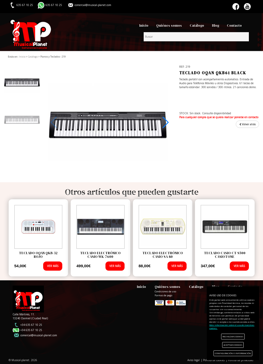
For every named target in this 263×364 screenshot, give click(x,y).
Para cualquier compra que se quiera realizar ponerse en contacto (218, 117)
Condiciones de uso (165, 291)
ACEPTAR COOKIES (232, 344)
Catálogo (197, 25)
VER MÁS (52, 266)
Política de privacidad (240, 360)
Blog (215, 25)
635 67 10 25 (54, 5)
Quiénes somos (169, 25)
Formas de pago (170, 302)
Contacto (234, 25)
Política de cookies (214, 360)
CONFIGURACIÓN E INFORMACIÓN (233, 353)
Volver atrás (247, 124)
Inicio (143, 25)
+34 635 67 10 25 (31, 325)
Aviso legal (193, 360)
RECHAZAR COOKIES (232, 336)
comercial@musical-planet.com (93, 5)
